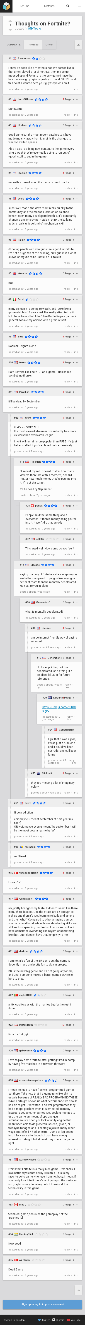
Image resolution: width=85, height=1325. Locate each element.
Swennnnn (24, 58)
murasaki (30, 847)
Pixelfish (24, 392)
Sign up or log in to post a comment (43, 1304)
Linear (49, 44)
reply (67, 115)
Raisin (21, 239)
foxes (22, 362)
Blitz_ (22, 1204)
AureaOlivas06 (27, 1159)
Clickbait (47, 773)
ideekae (22, 173)
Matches (49, 6)
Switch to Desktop (14, 1320)
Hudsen (22, 125)
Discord (58, 1320)
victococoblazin (28, 872)
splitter (40, 539)
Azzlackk (24, 1260)
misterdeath (26, 1024)
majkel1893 (25, 995)
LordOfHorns (25, 99)
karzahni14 (59, 697)
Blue (20, 336)
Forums (24, 6)
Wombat (22, 273)
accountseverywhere (31, 1080)
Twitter (44, 1320)
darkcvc (23, 951)
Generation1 (43, 602)
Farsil (21, 299)
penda (39, 505)
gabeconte (25, 1050)
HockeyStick (26, 1234)
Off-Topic (34, 28)
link (75, 89)
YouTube (73, 1320)
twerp (21, 198)
